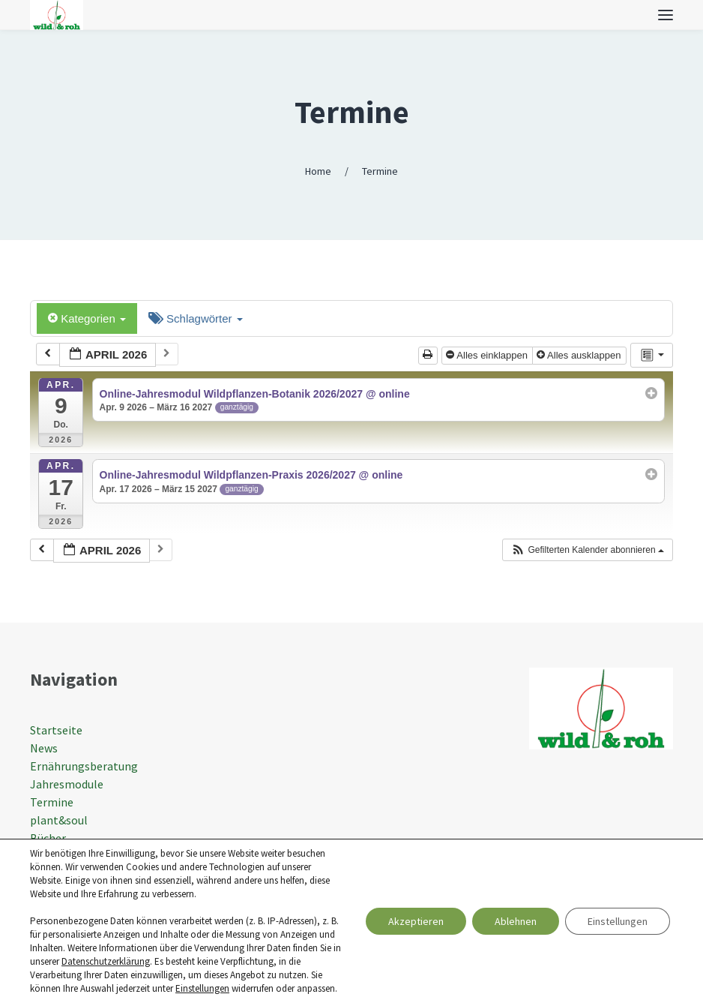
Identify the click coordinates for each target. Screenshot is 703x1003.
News (44, 747)
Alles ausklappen (580, 355)
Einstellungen (202, 988)
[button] (587, 549)
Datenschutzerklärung (105, 961)
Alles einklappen (488, 355)
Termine (352, 111)
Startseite (56, 729)
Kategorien (87, 318)
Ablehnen (516, 921)
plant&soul (59, 819)
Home (318, 171)
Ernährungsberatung (84, 765)
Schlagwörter (195, 318)
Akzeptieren (416, 921)
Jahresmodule (66, 783)
